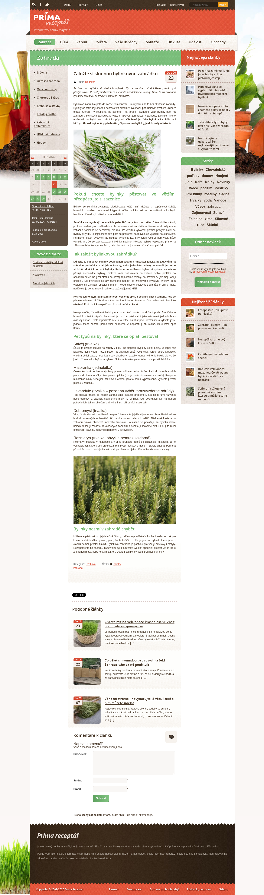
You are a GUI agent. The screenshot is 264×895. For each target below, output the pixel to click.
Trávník (42, 72)
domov (207, 176)
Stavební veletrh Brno (43, 206)
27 (32, 198)
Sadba (224, 194)
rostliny (210, 194)
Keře (199, 182)
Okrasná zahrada (48, 81)
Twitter (47, 5)
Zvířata (101, 42)
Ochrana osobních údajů (165, 889)
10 (54, 177)
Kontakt (83, 5)
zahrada (214, 206)
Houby (41, 143)
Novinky (223, 182)
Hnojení (221, 176)
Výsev (200, 206)
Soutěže (152, 42)
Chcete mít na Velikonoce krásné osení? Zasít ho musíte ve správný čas (140, 624)
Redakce (90, 81)
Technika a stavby (48, 106)
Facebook (41, 5)
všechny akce (39, 241)
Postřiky (221, 188)
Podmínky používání (199, 889)
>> (65, 157)
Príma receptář (52, 19)
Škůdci (212, 225)
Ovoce (193, 188)
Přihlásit (161, 5)
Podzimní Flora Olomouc (45, 230)
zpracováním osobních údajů (209, 271)
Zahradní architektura (42, 124)
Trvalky (195, 200)
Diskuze (173, 42)
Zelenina (195, 219)
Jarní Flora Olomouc (42, 218)
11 (59, 177)
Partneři (114, 889)
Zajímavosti (201, 213)
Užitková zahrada (48, 134)
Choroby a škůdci (48, 97)
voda (208, 200)
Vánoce (220, 200)
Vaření (81, 42)
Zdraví (218, 213)
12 (65, 177)
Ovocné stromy (47, 89)
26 (65, 191)
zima (208, 219)
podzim (206, 188)
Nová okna (39, 274)
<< (32, 157)
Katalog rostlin (46, 114)
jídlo (189, 182)
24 (54, 191)
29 (43, 198)
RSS (34, 5)
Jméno (78, 780)
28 (37, 198)
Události (195, 42)
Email (77, 789)
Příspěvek (80, 754)
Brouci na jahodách (44, 283)
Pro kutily (194, 194)
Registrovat (177, 5)
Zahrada (45, 42)
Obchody (218, 42)
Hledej (222, 4)
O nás (98, 5)
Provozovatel (134, 889)
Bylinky (117, 564)
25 (59, 191)
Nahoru (223, 889)
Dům (64, 42)
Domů (67, 5)
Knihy (209, 182)
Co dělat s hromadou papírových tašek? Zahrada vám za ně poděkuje (135, 662)
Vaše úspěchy (126, 42)
